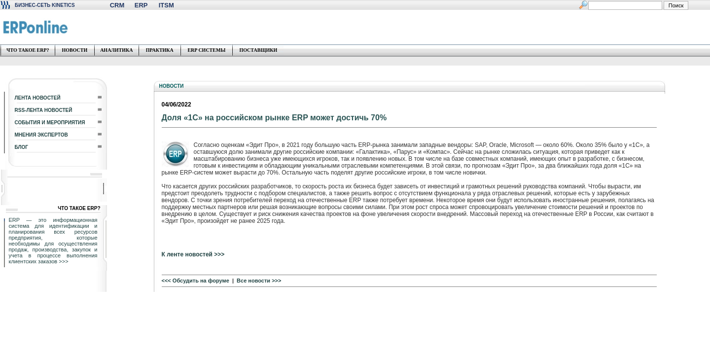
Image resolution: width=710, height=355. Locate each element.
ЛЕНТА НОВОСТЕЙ (38, 98)
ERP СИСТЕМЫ (206, 50)
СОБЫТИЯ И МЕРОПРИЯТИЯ (50, 122)
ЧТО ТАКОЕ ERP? (27, 50)
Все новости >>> (259, 281)
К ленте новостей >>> (193, 254)
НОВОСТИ (74, 50)
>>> (63, 261)
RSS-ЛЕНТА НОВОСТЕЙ (43, 110)
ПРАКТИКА (160, 50)
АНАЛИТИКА (116, 50)
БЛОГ (21, 147)
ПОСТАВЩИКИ (258, 50)
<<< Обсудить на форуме (195, 281)
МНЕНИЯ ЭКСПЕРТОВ (41, 135)
